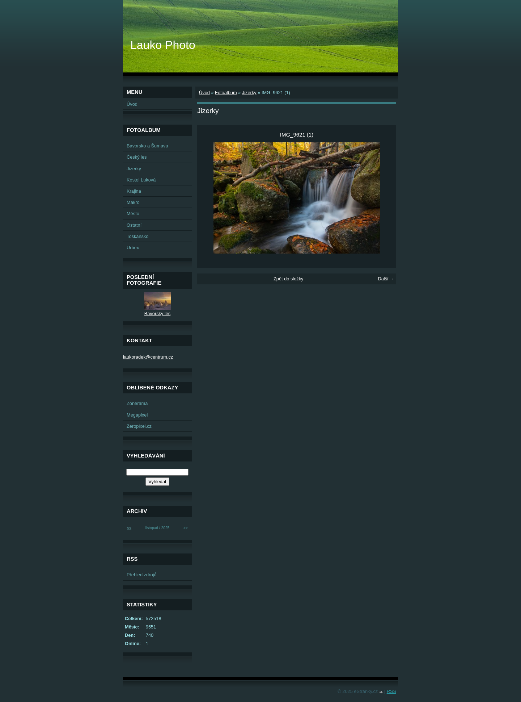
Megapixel (137, 415)
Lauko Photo (162, 44)
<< (129, 528)
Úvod (204, 92)
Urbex (133, 247)
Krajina (134, 191)
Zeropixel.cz (139, 426)
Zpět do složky (289, 278)
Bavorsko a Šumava (147, 146)
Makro (133, 202)
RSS (391, 691)
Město (133, 213)
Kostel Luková (141, 180)
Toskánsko (137, 236)
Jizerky (249, 92)
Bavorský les (157, 313)
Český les (137, 157)
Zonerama (137, 403)
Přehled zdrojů (142, 574)
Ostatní (134, 225)
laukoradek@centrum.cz (148, 357)
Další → (386, 278)
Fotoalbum (226, 92)
